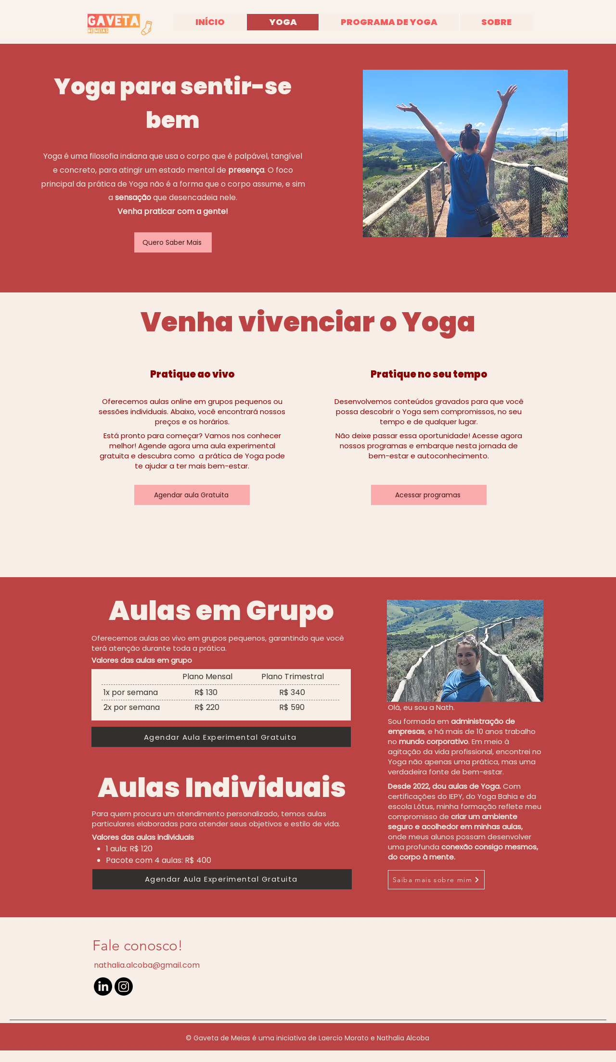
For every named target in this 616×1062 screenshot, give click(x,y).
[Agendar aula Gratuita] (192, 495)
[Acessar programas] (429, 495)
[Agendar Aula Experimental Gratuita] (221, 737)
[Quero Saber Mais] (173, 242)
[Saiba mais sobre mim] (436, 879)
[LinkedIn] (103, 986)
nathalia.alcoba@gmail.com (147, 965)
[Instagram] (124, 986)
